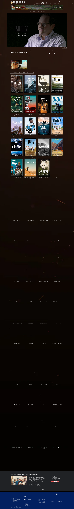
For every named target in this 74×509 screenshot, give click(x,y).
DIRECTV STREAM (41, 499)
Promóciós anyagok (27, 505)
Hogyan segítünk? (60, 501)
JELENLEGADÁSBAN (42, 3)
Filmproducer (42, 11)
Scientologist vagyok (15, 506)
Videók (34, 11)
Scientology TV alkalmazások (43, 503)
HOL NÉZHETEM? (41, 496)
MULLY (18, 7)
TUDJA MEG (55, 481)
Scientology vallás (60, 502)
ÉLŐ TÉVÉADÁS (27, 496)
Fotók (38, 11)
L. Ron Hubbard (53, 500)
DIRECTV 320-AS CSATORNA (43, 498)
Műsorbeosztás (27, 498)
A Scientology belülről (15, 500)
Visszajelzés (27, 504)
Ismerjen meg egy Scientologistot (16, 502)
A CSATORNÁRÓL (27, 499)
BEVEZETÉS (38, 3)
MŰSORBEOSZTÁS (48, 3)
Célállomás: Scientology (15, 501)
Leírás (30, 11)
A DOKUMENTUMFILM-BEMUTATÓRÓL (19, 472)
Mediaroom (26, 503)
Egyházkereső (59, 500)
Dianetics (52, 501)
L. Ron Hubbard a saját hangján (16, 499)
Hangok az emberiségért (15, 503)
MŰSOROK (54, 3)
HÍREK (59, 3)
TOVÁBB (43, 489)
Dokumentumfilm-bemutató (16, 507)
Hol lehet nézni (27, 502)
